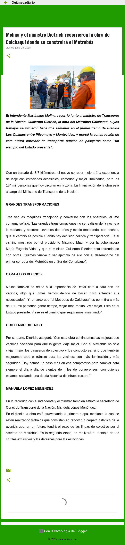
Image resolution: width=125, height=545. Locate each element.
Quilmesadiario (23, 2)
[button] (8, 56)
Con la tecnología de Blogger (62, 531)
